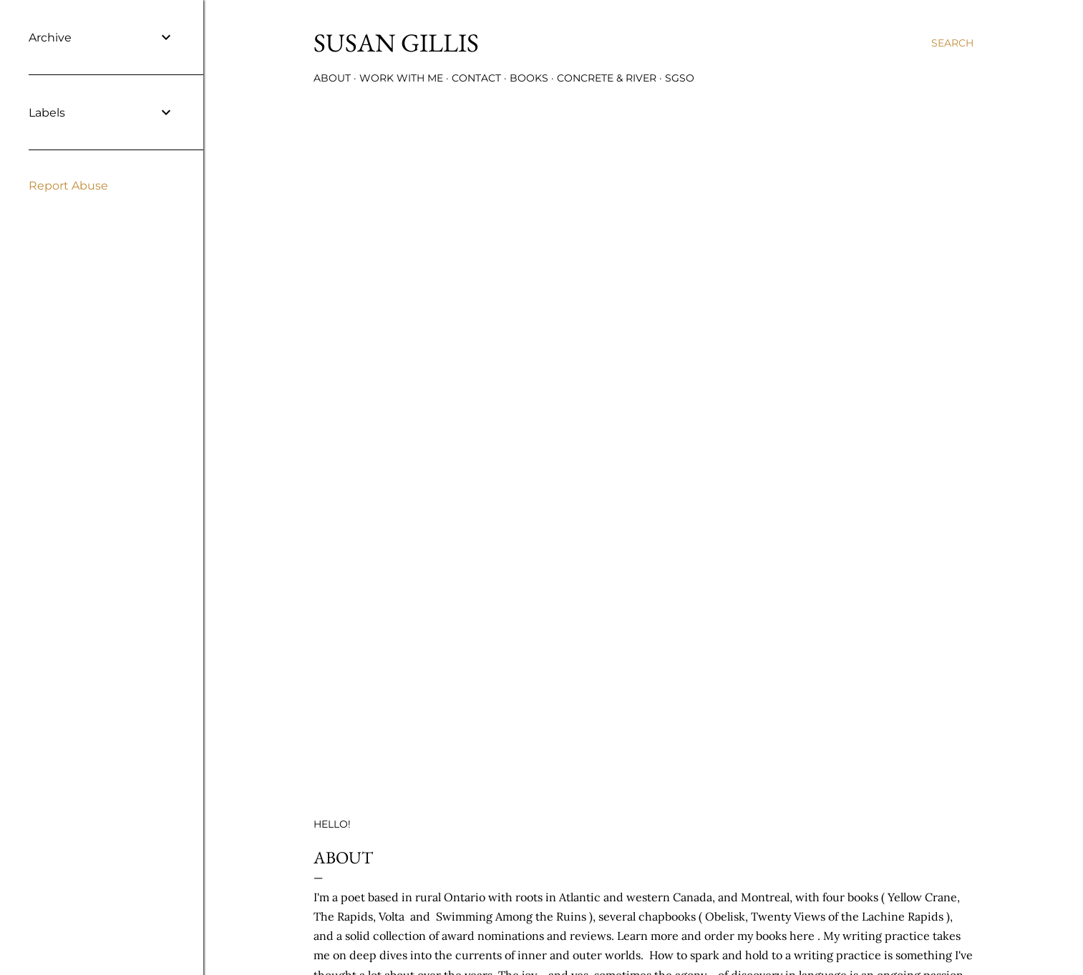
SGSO (679, 78)
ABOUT (332, 78)
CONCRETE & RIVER (606, 78)
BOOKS (529, 78)
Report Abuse (68, 185)
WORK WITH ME (401, 78)
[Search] (952, 43)
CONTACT (476, 78)
